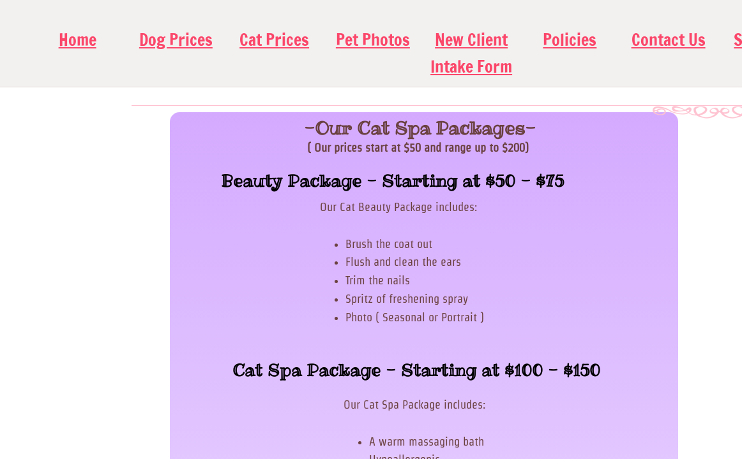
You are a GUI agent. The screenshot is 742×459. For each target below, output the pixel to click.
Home (77, 40)
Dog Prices (176, 40)
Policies (569, 40)
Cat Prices (274, 40)
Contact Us (669, 40)
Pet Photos (373, 40)
